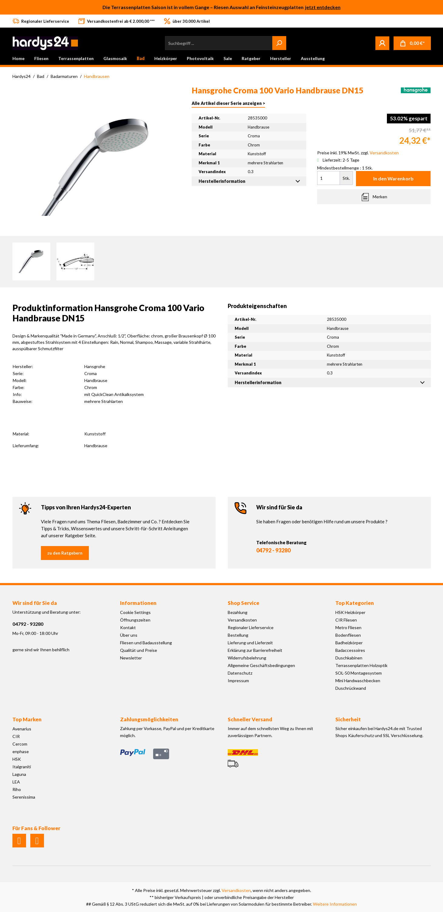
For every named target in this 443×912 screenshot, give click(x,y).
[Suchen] (279, 43)
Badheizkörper (349, 642)
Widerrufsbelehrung (247, 657)
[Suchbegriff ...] (219, 43)
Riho (16, 789)
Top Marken (27, 719)
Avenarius (21, 728)
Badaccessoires (350, 650)
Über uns (128, 635)
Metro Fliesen (348, 627)
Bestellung (238, 635)
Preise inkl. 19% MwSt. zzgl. (358, 152)
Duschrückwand (350, 688)
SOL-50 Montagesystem (358, 673)
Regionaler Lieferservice (251, 627)
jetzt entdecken (323, 7)
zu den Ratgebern (64, 552)
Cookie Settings (135, 612)
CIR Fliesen (346, 619)
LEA (16, 781)
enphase (20, 751)
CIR (16, 736)
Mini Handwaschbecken (357, 680)
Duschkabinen (348, 657)
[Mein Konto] (382, 43)
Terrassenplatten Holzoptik (361, 665)
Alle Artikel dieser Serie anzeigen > (228, 103)
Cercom (19, 743)
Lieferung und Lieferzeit (250, 642)
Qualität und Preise (138, 650)
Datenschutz (240, 673)
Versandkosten (242, 619)
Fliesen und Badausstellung (146, 642)
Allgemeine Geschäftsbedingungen (261, 665)
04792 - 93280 (273, 550)
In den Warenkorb (393, 178)
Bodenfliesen (348, 635)
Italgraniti (21, 766)
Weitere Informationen (335, 904)
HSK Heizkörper (350, 612)
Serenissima (23, 797)
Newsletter (131, 657)
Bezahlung (237, 612)
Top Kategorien (354, 603)
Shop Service (243, 603)
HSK (16, 759)
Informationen (138, 603)
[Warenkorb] (412, 43)
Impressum (238, 680)
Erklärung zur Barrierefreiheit (255, 650)
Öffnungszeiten (135, 619)
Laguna (19, 774)
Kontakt (128, 627)
